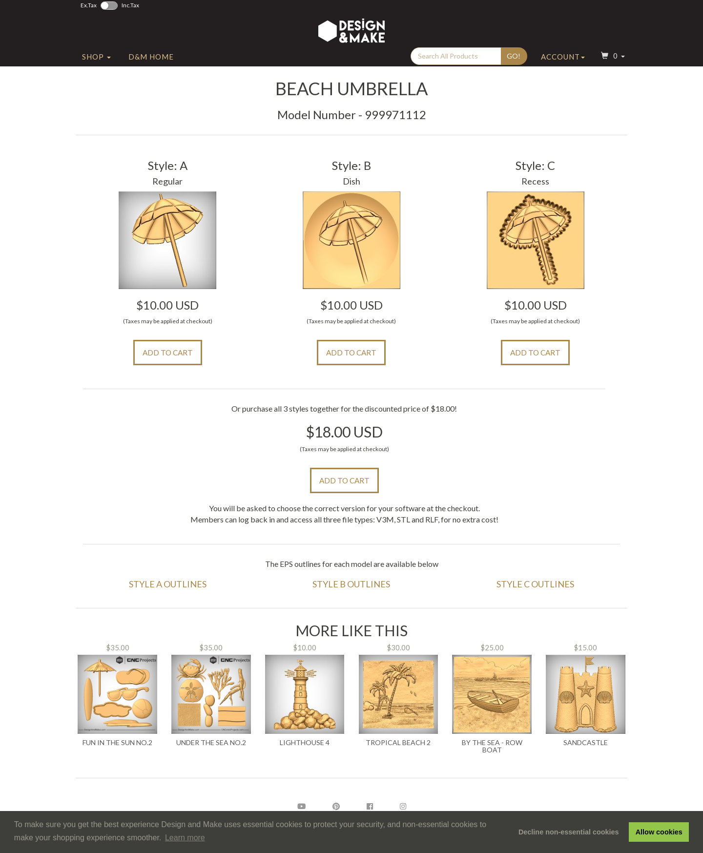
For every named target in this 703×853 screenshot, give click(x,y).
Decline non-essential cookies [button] (568, 832)
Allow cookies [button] (659, 832)
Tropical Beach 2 (398, 743)
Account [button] (563, 60)
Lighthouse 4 (305, 743)
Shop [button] (96, 60)
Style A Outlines (168, 584)
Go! (513, 59)
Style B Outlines (351, 584)
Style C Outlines (535, 584)
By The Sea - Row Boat (492, 746)
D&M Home (151, 60)
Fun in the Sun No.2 (117, 743)
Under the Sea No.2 (211, 743)
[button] (612, 60)
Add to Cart (168, 352)
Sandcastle (585, 743)
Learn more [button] (185, 837)
